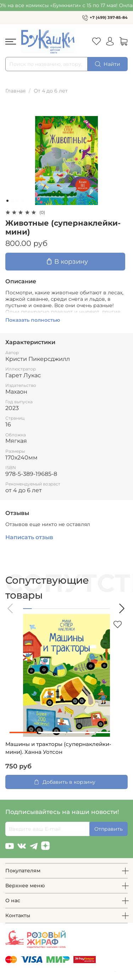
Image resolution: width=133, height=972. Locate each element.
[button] (10, 608)
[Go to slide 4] (22, 201)
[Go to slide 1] (7, 201)
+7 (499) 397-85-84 (109, 17)
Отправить (108, 829)
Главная (15, 91)
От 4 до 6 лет (51, 91)
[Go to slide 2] (12, 201)
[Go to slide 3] (17, 201)
